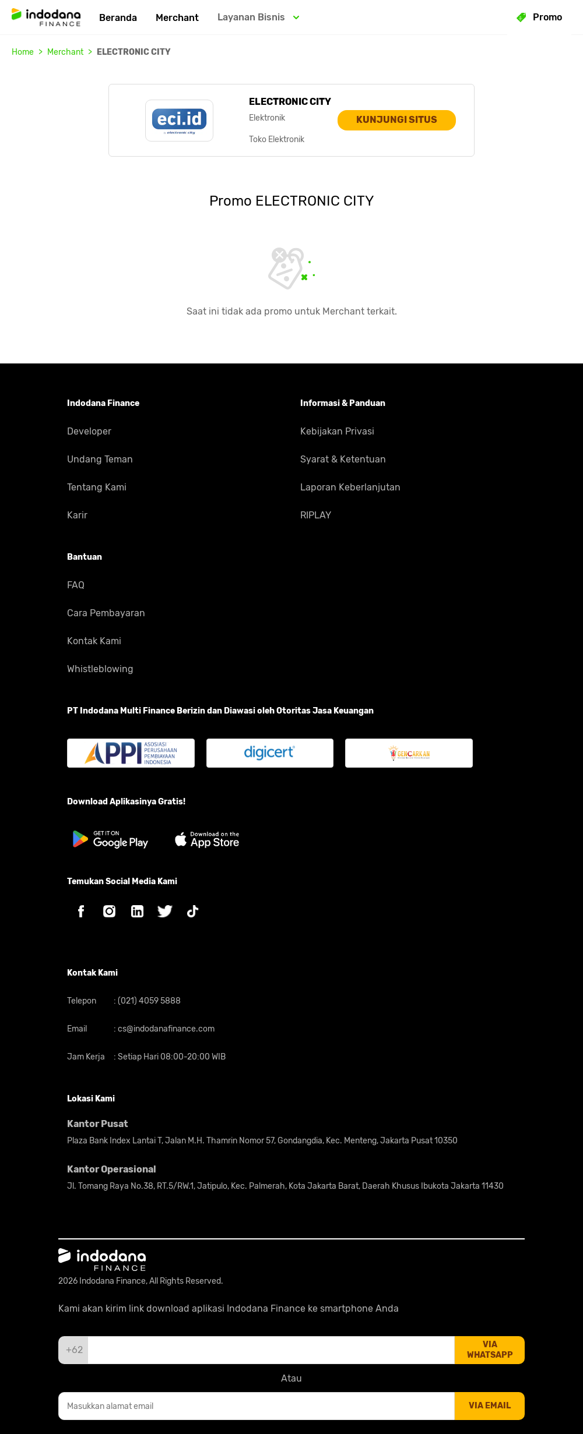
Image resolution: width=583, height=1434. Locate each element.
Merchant (177, 17)
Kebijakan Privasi (337, 431)
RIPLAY (315, 515)
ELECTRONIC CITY (134, 52)
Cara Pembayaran (106, 613)
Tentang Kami (97, 487)
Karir (77, 515)
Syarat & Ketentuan (343, 459)
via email (490, 1406)
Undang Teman (100, 459)
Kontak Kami (94, 641)
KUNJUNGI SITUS (396, 119)
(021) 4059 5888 (148, 1001)
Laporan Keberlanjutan (350, 487)
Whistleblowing (100, 668)
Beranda (118, 17)
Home (23, 52)
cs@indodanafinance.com (165, 1029)
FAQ (76, 585)
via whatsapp (490, 1350)
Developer (89, 431)
